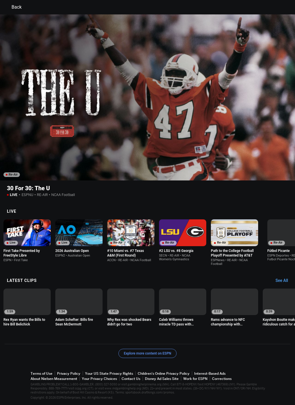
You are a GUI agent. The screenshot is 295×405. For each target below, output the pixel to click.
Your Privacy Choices (99, 378)
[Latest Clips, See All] (284, 281)
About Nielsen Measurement (54, 378)
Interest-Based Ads (210, 373)
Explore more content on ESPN (147, 353)
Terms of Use (41, 373)
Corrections (222, 378)
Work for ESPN (195, 378)
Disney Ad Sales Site (162, 378)
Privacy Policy (68, 373)
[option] (27, 240)
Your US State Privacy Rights (109, 373)
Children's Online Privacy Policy (164, 373)
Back (13, 7)
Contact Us (131, 378)
